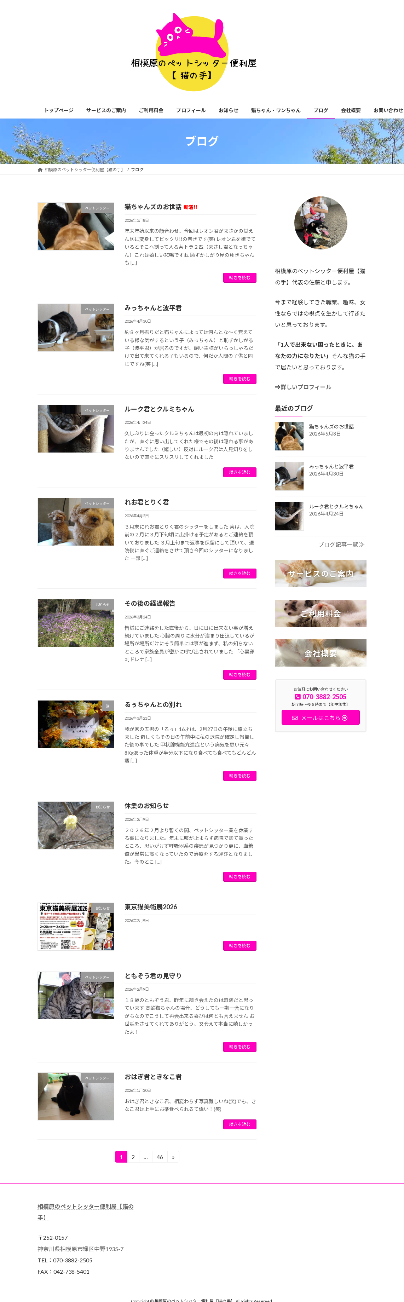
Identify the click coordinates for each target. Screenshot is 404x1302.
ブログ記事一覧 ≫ (341, 544)
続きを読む (239, 277)
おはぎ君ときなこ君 (153, 1077)
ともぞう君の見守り (153, 976)
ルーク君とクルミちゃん (159, 409)
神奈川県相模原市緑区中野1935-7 (80, 1248)
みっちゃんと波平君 (153, 308)
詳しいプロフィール (306, 387)
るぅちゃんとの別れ (153, 704)
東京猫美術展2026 (151, 907)
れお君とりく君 (147, 502)
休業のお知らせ (147, 806)
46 (159, 1158)
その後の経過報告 (150, 603)
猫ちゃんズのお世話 (161, 207)
